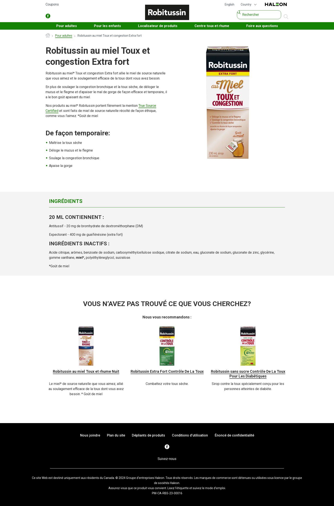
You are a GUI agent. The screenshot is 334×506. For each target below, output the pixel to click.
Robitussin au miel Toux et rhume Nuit (86, 371)
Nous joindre (90, 435)
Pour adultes (66, 26)
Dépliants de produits (148, 435)
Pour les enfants (107, 26)
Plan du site (116, 435)
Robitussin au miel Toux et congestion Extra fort (110, 35)
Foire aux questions (262, 26)
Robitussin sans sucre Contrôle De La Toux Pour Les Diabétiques (248, 373)
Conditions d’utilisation (190, 435)
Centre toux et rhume (211, 26)
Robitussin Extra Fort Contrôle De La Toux (167, 371)
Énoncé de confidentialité (234, 435)
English (229, 4)
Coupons (52, 4)
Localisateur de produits (157, 26)
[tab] (88, 201)
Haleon (275, 4)
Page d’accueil (48, 35)
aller (285, 16)
